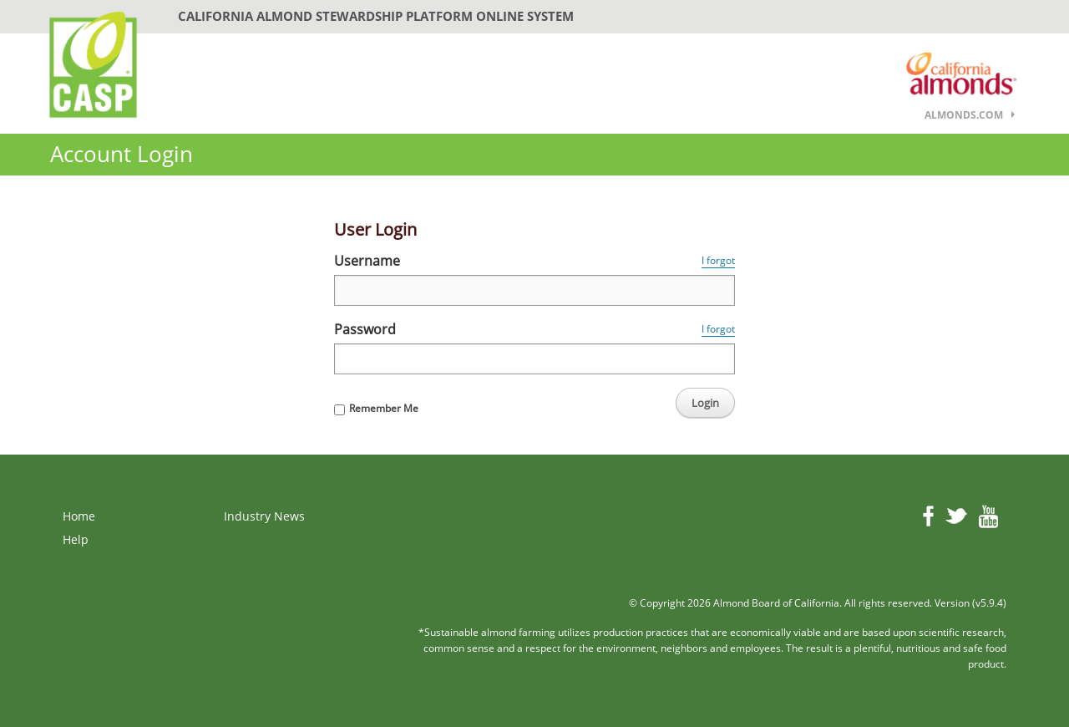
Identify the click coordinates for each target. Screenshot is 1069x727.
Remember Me (383, 408)
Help (76, 539)
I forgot (718, 260)
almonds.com (964, 115)
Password (365, 329)
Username (367, 261)
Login (705, 402)
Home (79, 516)
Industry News (264, 516)
